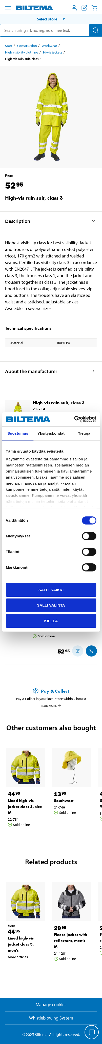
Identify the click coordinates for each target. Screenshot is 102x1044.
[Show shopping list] (84, 8)
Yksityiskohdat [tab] (51, 433)
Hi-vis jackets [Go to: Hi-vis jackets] (52, 52)
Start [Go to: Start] (8, 45)
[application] (92, 1033)
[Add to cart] (91, 651)
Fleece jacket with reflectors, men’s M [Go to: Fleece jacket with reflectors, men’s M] (70, 940)
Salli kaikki (51, 589)
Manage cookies (51, 1004)
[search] (51, 30)
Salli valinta (51, 605)
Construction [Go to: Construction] (27, 45)
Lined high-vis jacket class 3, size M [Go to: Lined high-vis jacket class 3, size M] (25, 806)
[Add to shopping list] (77, 651)
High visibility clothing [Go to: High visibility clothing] (21, 52)
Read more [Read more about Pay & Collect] (51, 705)
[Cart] (94, 8)
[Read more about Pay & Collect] (51, 691)
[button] (51, 19)
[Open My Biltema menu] (74, 8)
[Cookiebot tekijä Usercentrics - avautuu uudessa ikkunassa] (74, 419)
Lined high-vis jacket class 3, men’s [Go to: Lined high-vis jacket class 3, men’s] (21, 944)
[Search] (95, 30)
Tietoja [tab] (84, 433)
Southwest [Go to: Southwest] (63, 800)
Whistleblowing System (51, 1018)
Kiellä (51, 621)
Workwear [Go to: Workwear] (49, 45)
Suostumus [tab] (17, 433)
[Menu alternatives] (8, 8)
